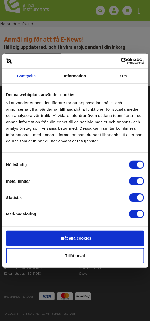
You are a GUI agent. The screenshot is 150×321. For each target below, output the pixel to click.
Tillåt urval (75, 255)
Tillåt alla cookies (75, 238)
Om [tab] (123, 75)
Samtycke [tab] (26, 75)
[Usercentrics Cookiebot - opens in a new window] (121, 61)
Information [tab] (75, 75)
